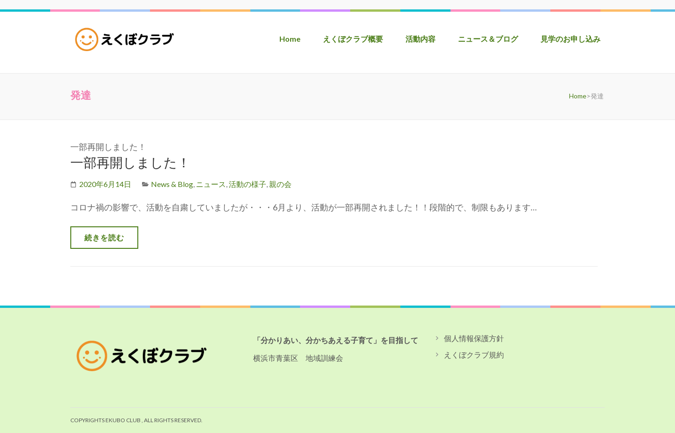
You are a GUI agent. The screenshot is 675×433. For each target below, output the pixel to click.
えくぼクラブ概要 (353, 38)
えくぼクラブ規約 (474, 354)
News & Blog (172, 183)
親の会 (280, 183)
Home (289, 38)
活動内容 (420, 38)
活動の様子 (247, 183)
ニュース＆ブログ (488, 38)
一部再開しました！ (130, 162)
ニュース (211, 183)
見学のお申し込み (570, 38)
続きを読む (104, 237)
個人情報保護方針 (474, 338)
